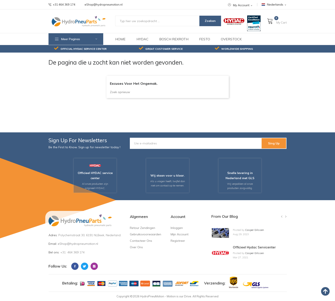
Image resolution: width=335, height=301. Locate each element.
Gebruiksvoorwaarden (145, 234)
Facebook (75, 266)
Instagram (94, 266)
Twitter (84, 266)
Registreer (178, 241)
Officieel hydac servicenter (254, 247)
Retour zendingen (142, 228)
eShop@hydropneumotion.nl (104, 4)
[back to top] (325, 291)
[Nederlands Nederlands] (274, 4)
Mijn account (179, 234)
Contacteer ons (141, 241)
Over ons (136, 247)
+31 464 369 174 (62, 4)
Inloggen (177, 228)
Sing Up (274, 143)
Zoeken (210, 21)
